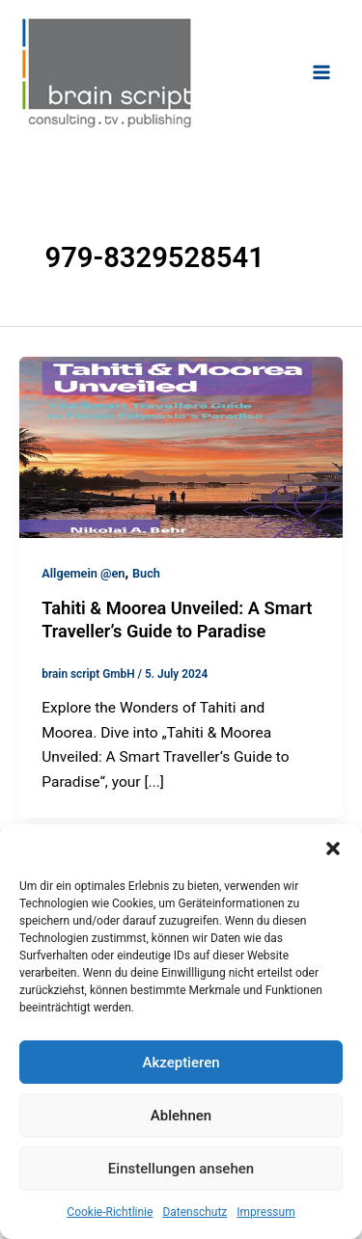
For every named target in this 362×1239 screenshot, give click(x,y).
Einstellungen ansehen (181, 1168)
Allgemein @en (83, 573)
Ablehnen (181, 1115)
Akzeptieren (180, 1062)
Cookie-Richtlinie (110, 1212)
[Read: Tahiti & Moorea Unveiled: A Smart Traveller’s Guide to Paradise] (181, 446)
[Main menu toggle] (322, 72)
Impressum (265, 1212)
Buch (146, 573)
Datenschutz (194, 1212)
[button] (333, 848)
